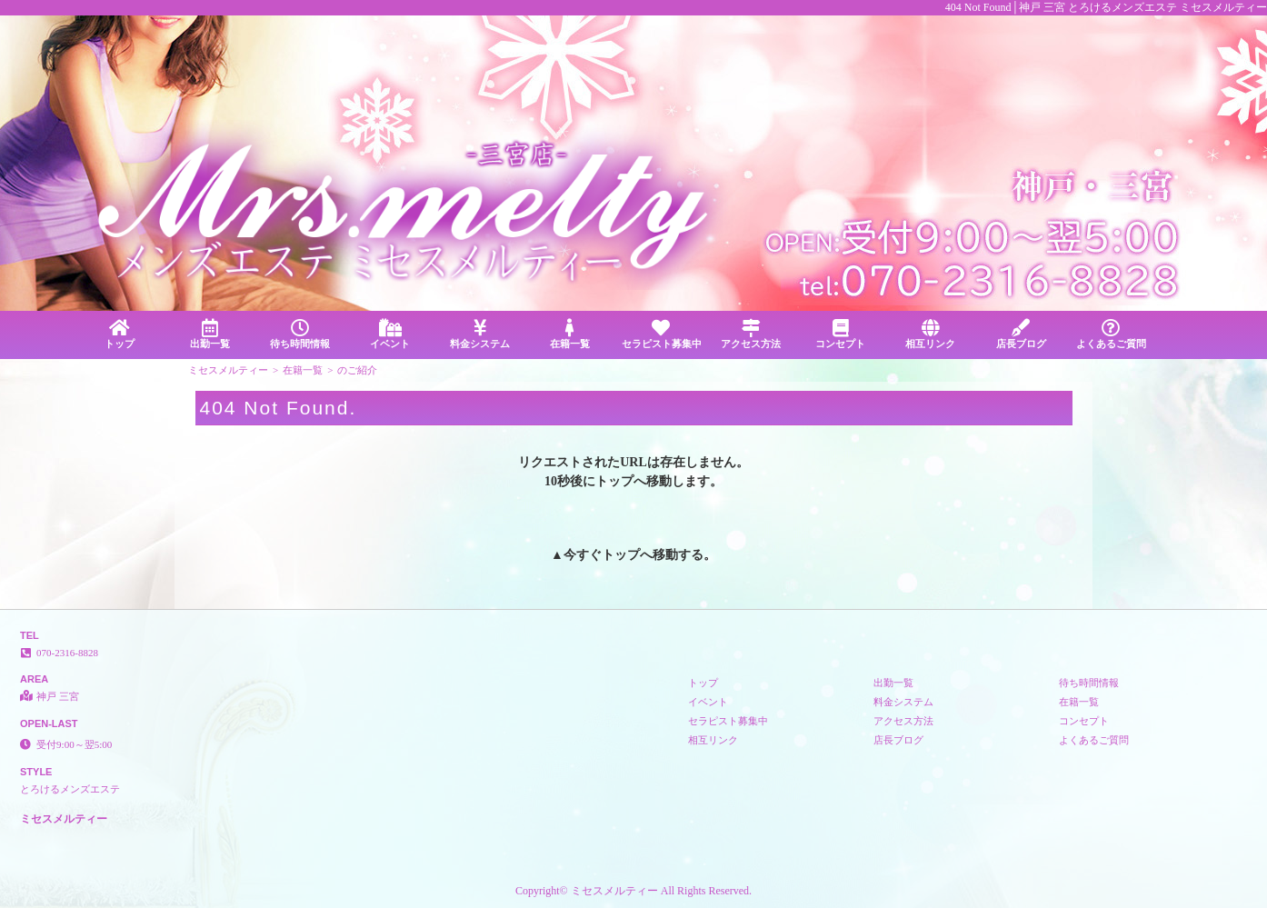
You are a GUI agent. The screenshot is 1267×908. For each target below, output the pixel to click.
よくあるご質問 (1111, 334)
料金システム (480, 334)
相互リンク (930, 334)
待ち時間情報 (299, 334)
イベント (389, 334)
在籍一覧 (570, 334)
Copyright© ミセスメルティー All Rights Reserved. (633, 890)
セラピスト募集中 (662, 334)
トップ (119, 334)
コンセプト (840, 334)
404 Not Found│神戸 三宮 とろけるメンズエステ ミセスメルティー (1106, 7)
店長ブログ (1021, 334)
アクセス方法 (750, 334)
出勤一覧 (209, 334)
